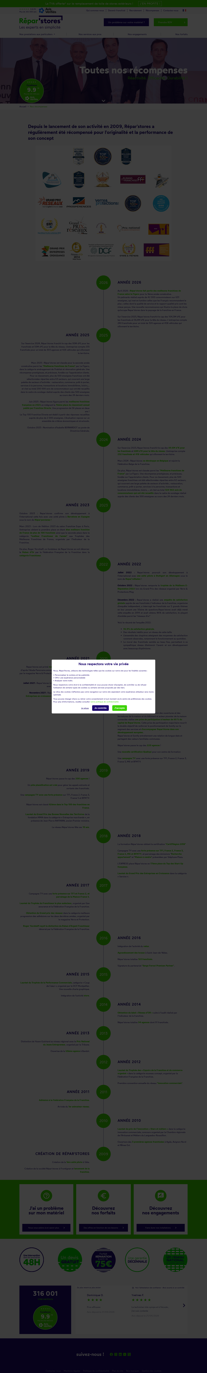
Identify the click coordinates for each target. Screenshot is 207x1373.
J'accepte (119, 708)
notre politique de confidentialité (104, 701)
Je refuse (85, 708)
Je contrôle (100, 708)
